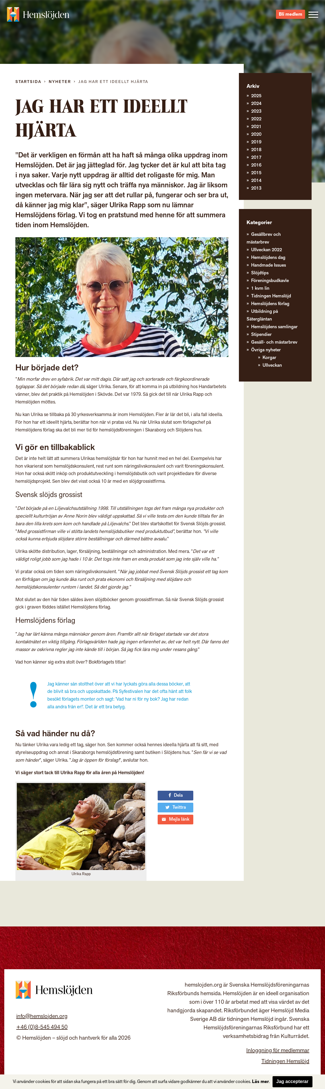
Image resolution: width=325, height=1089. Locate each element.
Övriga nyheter (266, 350)
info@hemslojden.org (42, 1016)
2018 (256, 150)
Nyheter (60, 81)
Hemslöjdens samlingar (274, 327)
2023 (256, 111)
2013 (256, 188)
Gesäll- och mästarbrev (274, 342)
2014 (256, 181)
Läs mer (260, 1082)
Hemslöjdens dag (268, 258)
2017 (256, 158)
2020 (256, 134)
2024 (256, 104)
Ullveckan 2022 (266, 250)
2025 (256, 96)
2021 (256, 127)
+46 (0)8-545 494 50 (42, 1027)
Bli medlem (290, 14)
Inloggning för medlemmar (277, 1050)
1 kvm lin (260, 288)
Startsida (28, 81)
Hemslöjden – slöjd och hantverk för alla (38, 14)
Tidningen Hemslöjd (271, 296)
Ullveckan (272, 365)
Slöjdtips (260, 273)
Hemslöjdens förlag (270, 304)
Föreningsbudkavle (270, 281)
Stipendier (261, 335)
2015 (256, 173)
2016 (256, 165)
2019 (256, 142)
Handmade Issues (268, 265)
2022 (256, 119)
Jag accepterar (292, 1081)
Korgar (269, 358)
